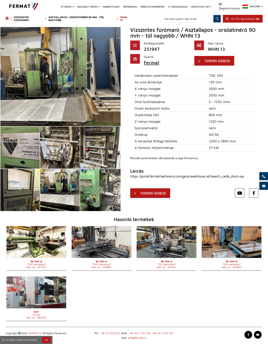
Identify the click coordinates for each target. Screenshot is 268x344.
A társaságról (178, 6)
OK (46, 339)
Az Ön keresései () (243, 19)
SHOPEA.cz (34, 333)
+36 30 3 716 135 (139, 333)
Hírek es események (153, 6)
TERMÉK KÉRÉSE (217, 61)
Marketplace (111, 6)
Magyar (256, 6)
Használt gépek (88, 6)
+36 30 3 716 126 (162, 333)
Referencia (130, 6)
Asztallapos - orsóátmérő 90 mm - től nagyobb (76, 19)
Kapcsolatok (201, 6)
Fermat (151, 62)
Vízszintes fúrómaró (21, 19)
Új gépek (67, 6)
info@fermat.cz (137, 337)
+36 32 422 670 (110, 333)
